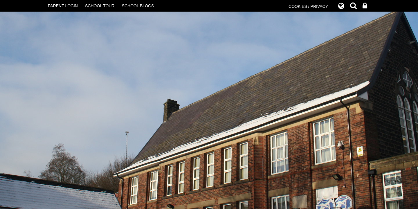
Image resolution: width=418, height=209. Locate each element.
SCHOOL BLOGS (138, 5)
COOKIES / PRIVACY (308, 6)
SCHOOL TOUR (100, 5)
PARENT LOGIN (63, 5)
